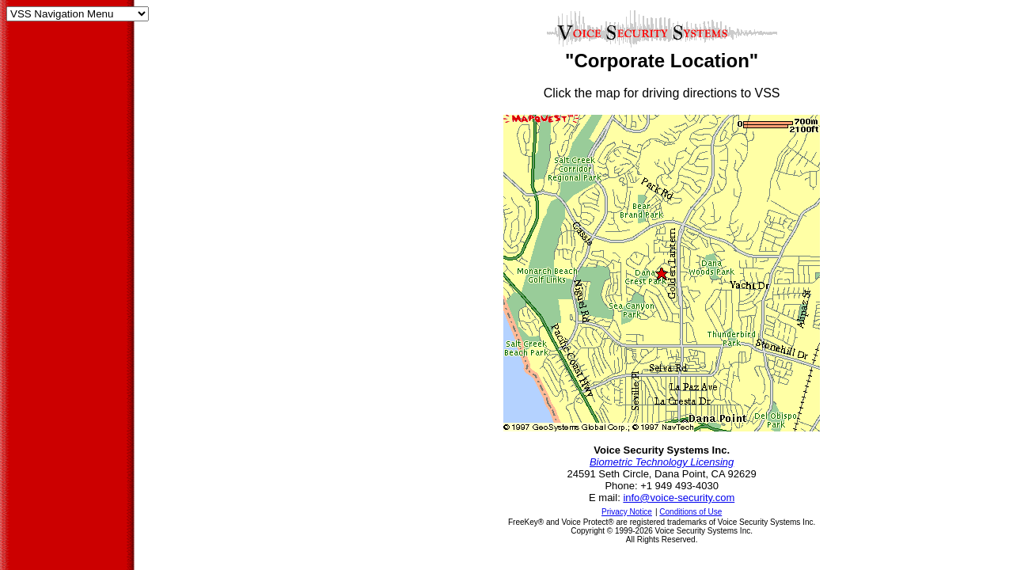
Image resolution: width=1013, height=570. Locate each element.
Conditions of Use (690, 511)
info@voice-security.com (678, 498)
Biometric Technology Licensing (662, 462)
